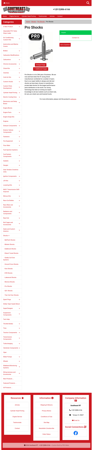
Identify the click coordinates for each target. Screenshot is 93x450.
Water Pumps (11, 357)
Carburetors (11, 59)
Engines (11, 121)
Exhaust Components (11, 126)
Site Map (46, 422)
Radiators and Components (11, 212)
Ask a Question (65, 45)
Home (6, 3)
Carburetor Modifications (11, 55)
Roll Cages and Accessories (11, 223)
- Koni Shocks (8, 268)
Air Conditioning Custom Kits (11, 39)
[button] (88, 3)
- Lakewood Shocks (9, 277)
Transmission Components (11, 338)
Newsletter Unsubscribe (46, 428)
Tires (11, 328)
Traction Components (11, 332)
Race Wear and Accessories (11, 206)
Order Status (47, 434)
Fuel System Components (11, 155)
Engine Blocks (7, 108)
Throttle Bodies (11, 324)
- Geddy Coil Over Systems (9, 259)
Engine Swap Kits (8, 117)
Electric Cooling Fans (11, 97)
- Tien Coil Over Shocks (11, 295)
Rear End (11, 218)
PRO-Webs (65, 445)
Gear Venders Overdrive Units (10, 171)
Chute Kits (11, 68)
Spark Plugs (11, 299)
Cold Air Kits (11, 77)
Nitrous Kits (11, 196)
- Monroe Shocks (9, 282)
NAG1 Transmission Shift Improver (11, 190)
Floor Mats (11, 145)
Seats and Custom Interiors (11, 230)
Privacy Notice (46, 411)
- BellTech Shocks (9, 240)
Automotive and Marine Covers (10, 45)
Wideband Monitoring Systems (11, 367)
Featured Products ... (10, 383)
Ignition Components (11, 176)
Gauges (11, 165)
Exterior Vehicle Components (11, 131)
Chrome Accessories (11, 64)
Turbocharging (11, 343)
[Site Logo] (16, 9)
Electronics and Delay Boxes (11, 102)
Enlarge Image (40, 65)
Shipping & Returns (46, 405)
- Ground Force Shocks (10, 264)
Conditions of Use (46, 416)
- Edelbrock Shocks (9, 249)
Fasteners (11, 136)
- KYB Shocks (7, 273)
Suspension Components (11, 314)
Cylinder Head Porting (29, 16)
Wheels (11, 361)
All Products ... (8, 387)
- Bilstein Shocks (8, 244)
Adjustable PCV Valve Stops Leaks (10, 32)
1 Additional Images (40, 69)
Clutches (11, 73)
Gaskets (11, 161)
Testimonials (43, 16)
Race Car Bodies (11, 200)
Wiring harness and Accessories (11, 373)
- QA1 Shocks (8, 291)
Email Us (75, 420)
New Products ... (8, 379)
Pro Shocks (41, 22)
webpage (73, 99)
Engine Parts (11, 112)
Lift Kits (11, 181)
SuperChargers (11, 308)
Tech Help (6, 319)
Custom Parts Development (11, 87)
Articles (52, 16)
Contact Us (75, 38)
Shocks (33, 22)
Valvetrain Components (11, 348)
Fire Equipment (11, 141)
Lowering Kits (11, 185)
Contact (60, 16)
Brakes (11, 51)
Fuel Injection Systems (10, 150)
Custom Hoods (11, 81)
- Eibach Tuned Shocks (10, 253)
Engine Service (14, 16)
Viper (5, 352)
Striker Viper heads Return (11, 304)
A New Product (11, 26)
